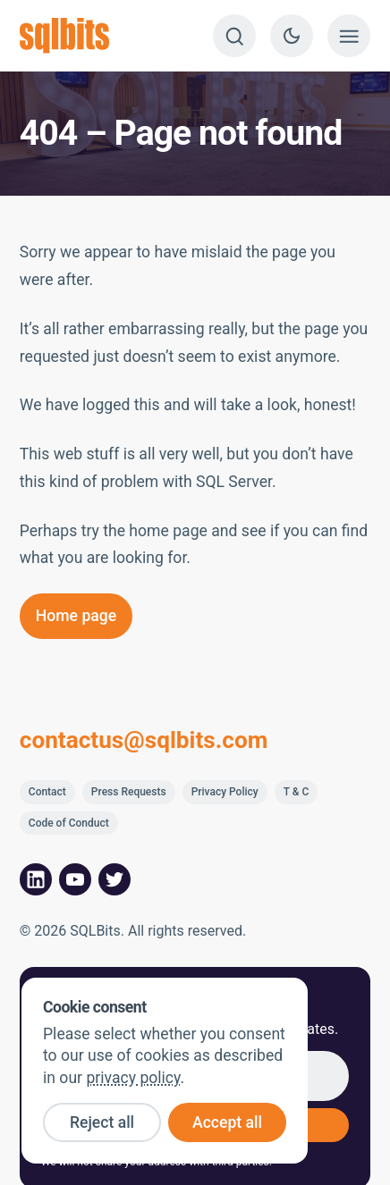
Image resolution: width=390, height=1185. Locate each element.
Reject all (102, 1122)
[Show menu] (348, 35)
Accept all (227, 1122)
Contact (47, 792)
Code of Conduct (69, 823)
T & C (296, 792)
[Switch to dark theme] (291, 35)
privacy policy (133, 1078)
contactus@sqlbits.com (144, 740)
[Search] (234, 35)
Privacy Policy (225, 792)
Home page (76, 616)
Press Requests (128, 792)
